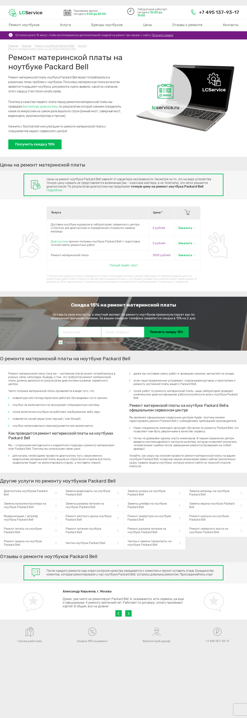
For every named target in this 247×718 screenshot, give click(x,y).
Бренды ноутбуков (107, 25)
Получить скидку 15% (35, 144)
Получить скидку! (162, 35)
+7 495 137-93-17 (215, 12)
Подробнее (54, 190)
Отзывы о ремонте (187, 25)
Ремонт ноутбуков (24, 25)
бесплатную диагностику (40, 106)
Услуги (65, 25)
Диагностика (59, 241)
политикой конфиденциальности (87, 342)
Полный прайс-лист (124, 265)
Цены (147, 25)
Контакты (230, 25)
